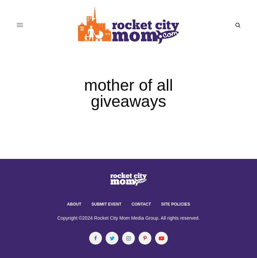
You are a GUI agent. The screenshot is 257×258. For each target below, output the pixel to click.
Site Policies (175, 204)
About (74, 204)
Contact (141, 204)
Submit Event (106, 204)
